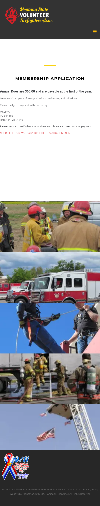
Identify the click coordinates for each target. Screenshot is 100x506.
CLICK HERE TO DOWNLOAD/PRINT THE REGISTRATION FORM (35, 133)
